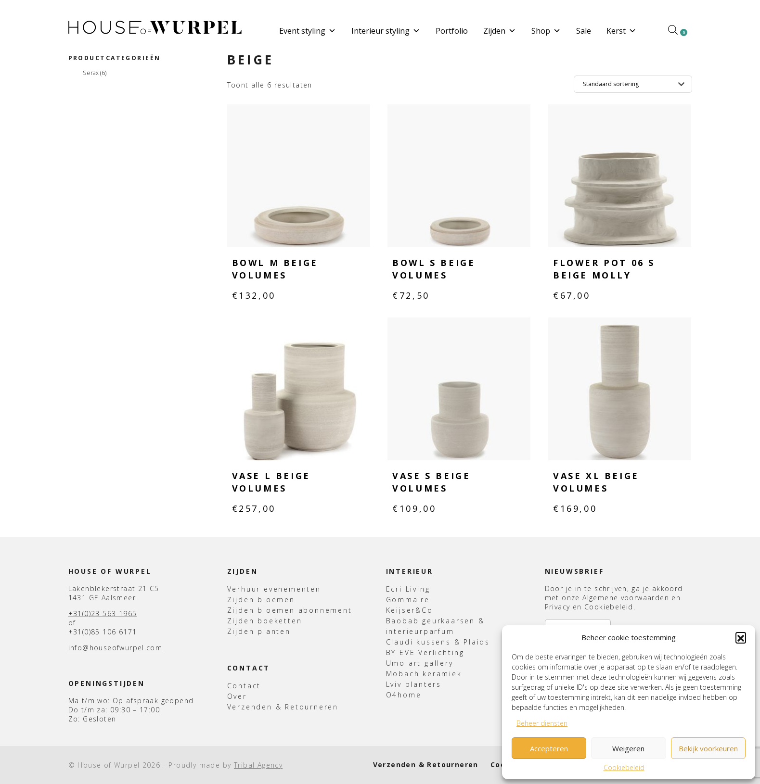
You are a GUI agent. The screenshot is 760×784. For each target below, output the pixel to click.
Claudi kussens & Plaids (438, 641)
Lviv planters (413, 684)
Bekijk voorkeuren (708, 748)
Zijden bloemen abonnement (289, 610)
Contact (244, 685)
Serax (94, 73)
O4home (404, 694)
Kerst (621, 30)
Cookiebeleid (624, 767)
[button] (741, 637)
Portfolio (452, 30)
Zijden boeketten (264, 620)
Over (237, 696)
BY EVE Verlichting (425, 652)
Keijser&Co (409, 610)
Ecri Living (408, 589)
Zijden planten (259, 631)
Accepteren (549, 748)
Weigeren (628, 748)
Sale (583, 30)
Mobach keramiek (424, 673)
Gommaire (408, 599)
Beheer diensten (541, 723)
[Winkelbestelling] (633, 84)
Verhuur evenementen (274, 589)
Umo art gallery (419, 663)
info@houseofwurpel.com (115, 647)
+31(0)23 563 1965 (102, 613)
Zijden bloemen (261, 599)
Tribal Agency (258, 765)
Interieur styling (385, 30)
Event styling (307, 30)
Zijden (499, 30)
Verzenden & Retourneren (282, 706)
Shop (546, 30)
